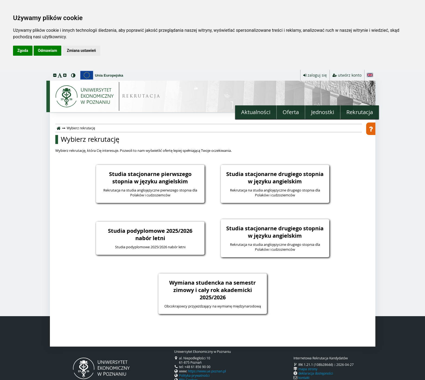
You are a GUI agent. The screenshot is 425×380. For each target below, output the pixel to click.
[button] (54, 75)
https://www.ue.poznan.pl (207, 371)
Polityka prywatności (194, 375)
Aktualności (255, 112)
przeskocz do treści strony (1, 71)
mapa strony (307, 369)
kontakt (303, 377)
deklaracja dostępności (315, 373)
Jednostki (322, 112)
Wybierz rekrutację (90, 139)
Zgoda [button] (22, 50)
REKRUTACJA (141, 97)
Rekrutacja (359, 112)
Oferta (291, 112)
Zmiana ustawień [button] (81, 50)
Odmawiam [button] (47, 50)
